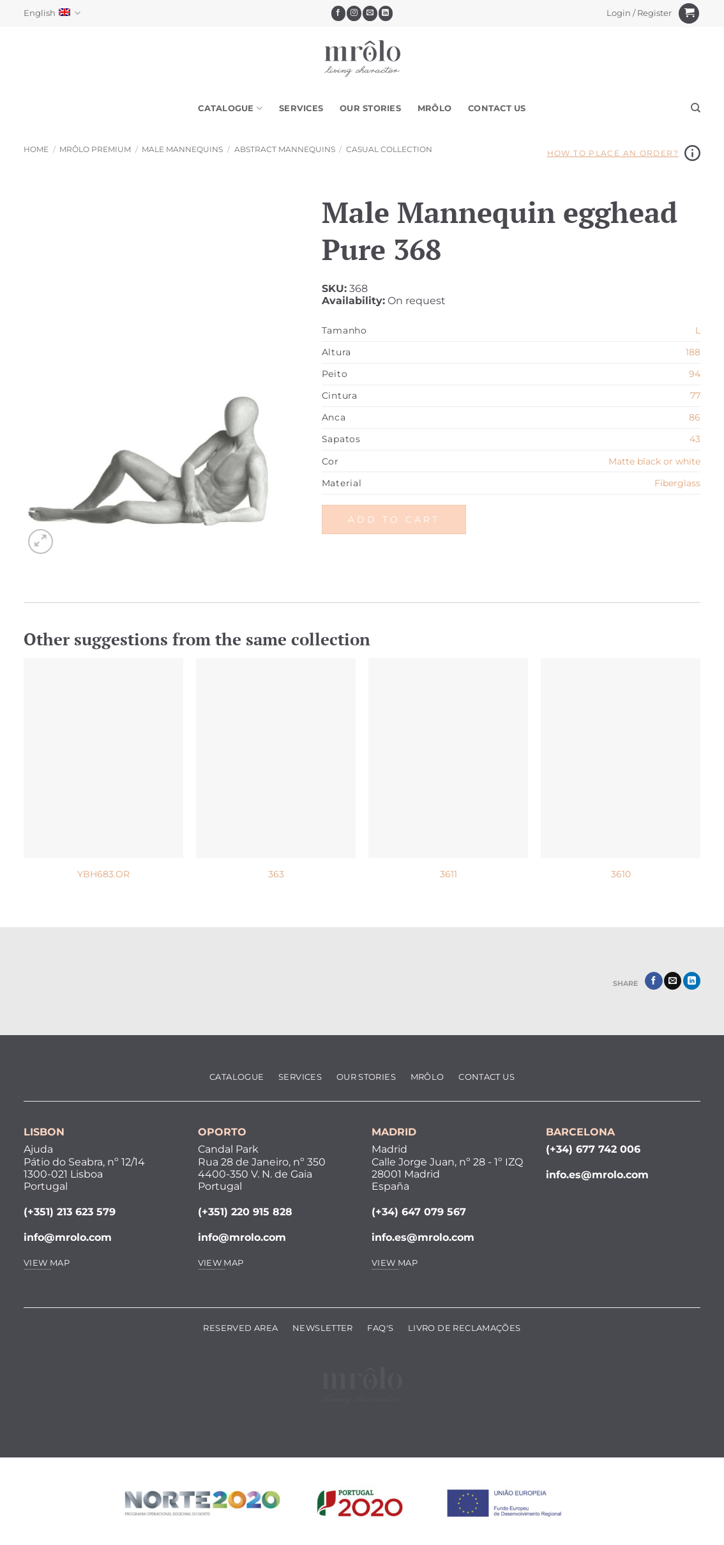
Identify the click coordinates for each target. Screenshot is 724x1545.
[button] (639, 13)
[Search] (695, 108)
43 (695, 439)
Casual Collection (389, 149)
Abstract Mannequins (284, 149)
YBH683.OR (103, 874)
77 (695, 395)
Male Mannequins (182, 149)
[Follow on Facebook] (338, 13)
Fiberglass (677, 483)
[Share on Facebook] (653, 981)
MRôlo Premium (95, 149)
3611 (448, 874)
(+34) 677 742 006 (593, 1149)
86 (694, 417)
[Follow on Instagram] (354, 13)
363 (276, 874)
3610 (621, 874)
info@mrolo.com (68, 1237)
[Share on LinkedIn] (691, 981)
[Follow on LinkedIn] (386, 13)
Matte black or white (654, 461)
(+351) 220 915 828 (245, 1212)
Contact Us (497, 108)
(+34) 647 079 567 (419, 1212)
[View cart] (689, 13)
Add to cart (394, 519)
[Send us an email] (370, 13)
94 (694, 374)
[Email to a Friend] (672, 981)
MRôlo (434, 108)
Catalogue (230, 108)
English (52, 13)
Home (36, 149)
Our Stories (370, 108)
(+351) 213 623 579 (70, 1212)
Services (301, 108)
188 (693, 352)
